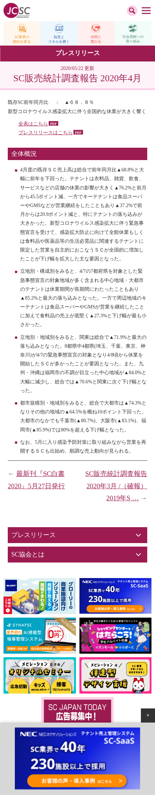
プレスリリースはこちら (45, 132)
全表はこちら (33, 123)
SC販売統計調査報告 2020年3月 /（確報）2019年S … (116, 486)
